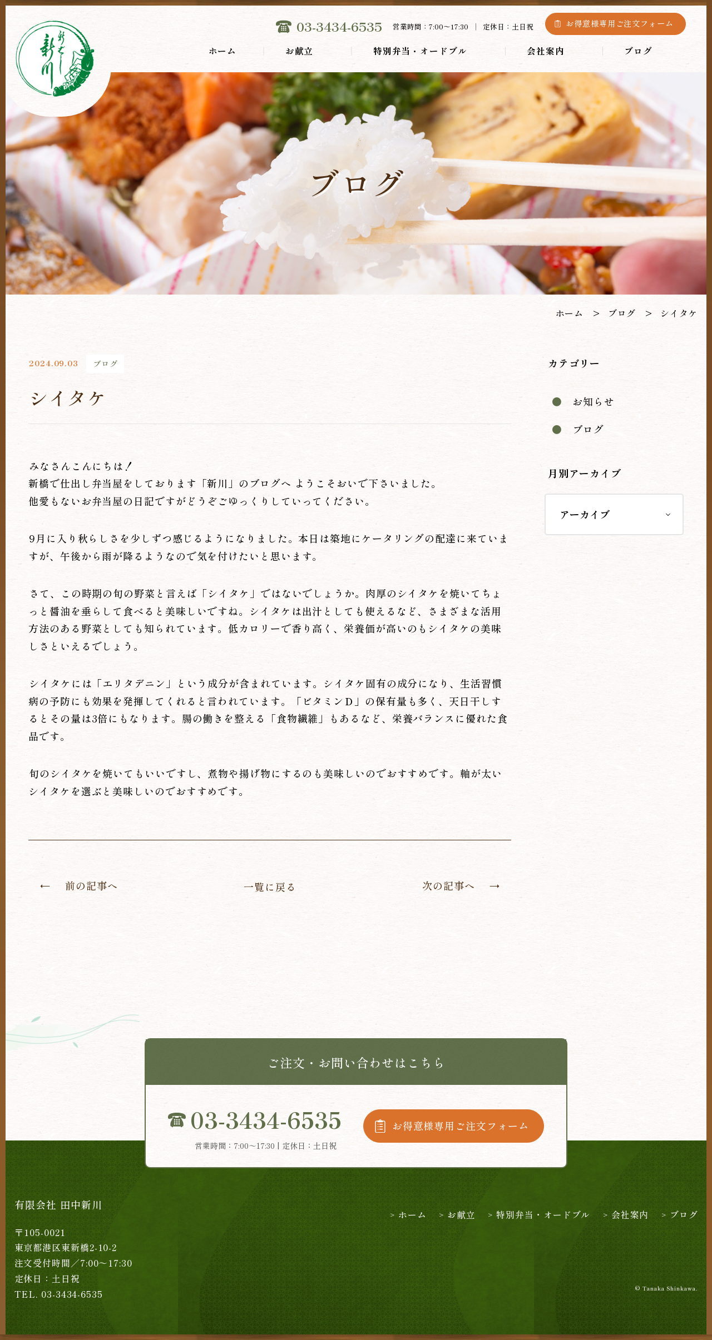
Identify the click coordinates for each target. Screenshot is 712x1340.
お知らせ (593, 401)
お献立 (299, 50)
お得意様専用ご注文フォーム (620, 23)
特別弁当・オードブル (420, 50)
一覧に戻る (270, 886)
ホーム (223, 50)
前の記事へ (91, 885)
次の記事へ (448, 885)
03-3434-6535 (339, 26)
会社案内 (546, 50)
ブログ (638, 50)
